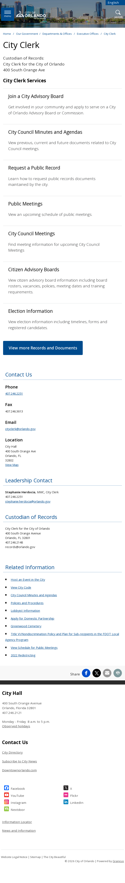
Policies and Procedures (27, 603)
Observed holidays (16, 726)
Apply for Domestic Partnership (32, 618)
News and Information (19, 830)
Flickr (74, 795)
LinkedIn (76, 802)
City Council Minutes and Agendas (34, 595)
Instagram (18, 802)
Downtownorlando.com (19, 770)
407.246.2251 (14, 393)
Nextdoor (18, 809)
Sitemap (35, 857)
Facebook (18, 788)
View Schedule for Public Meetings (34, 647)
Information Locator (17, 822)
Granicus (118, 861)
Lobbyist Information (25, 610)
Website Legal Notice (14, 857)
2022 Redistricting (23, 655)
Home (7, 34)
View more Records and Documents (43, 348)
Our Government (27, 34)
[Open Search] (118, 14)
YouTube (17, 795)
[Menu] (7, 14)
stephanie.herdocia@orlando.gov (27, 501)
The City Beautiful (55, 857)
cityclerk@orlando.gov (20, 429)
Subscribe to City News (19, 761)
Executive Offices (88, 34)
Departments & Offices (57, 34)
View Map (12, 465)
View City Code (21, 587)
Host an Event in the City (28, 579)
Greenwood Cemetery (26, 626)
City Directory (12, 752)
